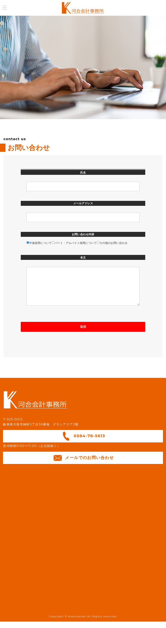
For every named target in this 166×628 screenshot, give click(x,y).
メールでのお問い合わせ (83, 464)
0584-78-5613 (83, 442)
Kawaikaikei (77, 622)
